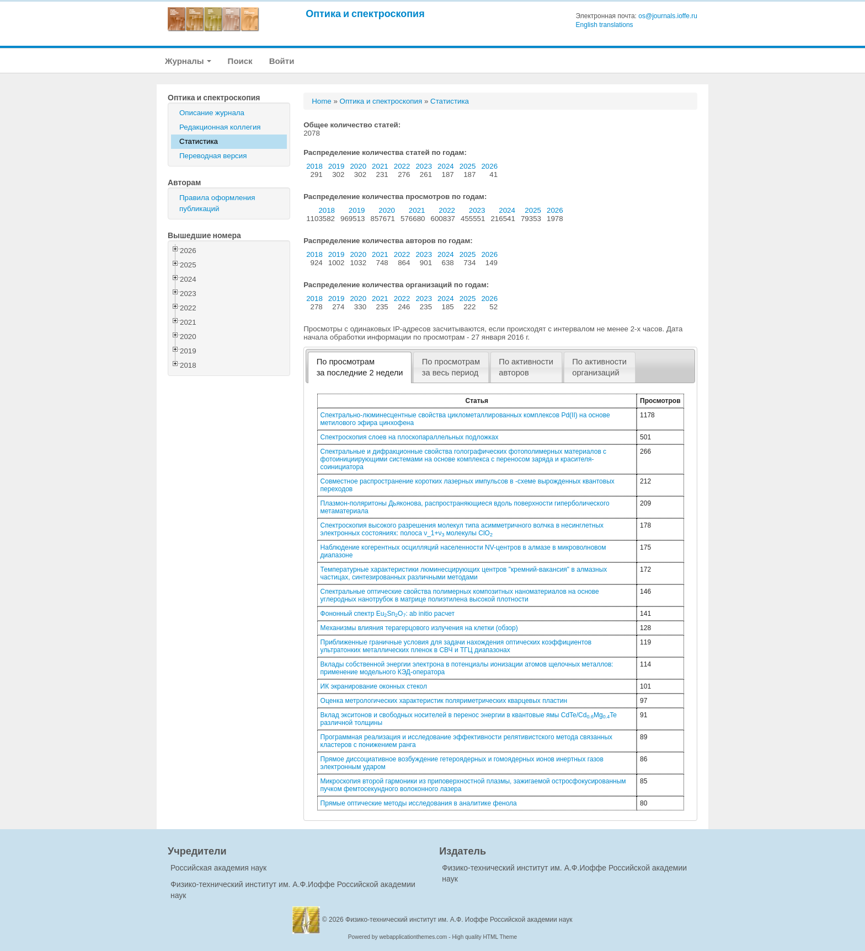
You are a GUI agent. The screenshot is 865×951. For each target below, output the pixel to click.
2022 (402, 166)
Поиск (240, 61)
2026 (489, 166)
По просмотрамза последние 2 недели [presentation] (360, 367)
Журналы (188, 61)
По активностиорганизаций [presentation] (599, 367)
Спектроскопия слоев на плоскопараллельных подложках (410, 437)
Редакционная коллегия (220, 127)
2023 (423, 166)
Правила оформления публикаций (217, 203)
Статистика (198, 141)
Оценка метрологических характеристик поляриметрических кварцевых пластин (444, 701)
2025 (468, 166)
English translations (604, 25)
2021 (380, 166)
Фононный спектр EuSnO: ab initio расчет (388, 613)
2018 (314, 166)
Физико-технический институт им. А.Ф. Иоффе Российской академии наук (459, 919)
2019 (336, 166)
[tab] (360, 367)
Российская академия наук (218, 867)
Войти (282, 61)
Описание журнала (211, 113)
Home (322, 101)
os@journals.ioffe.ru (667, 16)
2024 (445, 166)
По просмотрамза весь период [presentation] (451, 367)
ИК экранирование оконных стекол (374, 686)
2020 (358, 166)
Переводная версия (213, 156)
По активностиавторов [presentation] (526, 367)
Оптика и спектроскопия (365, 13)
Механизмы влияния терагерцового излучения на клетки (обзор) (419, 628)
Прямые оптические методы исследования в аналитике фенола (419, 803)
